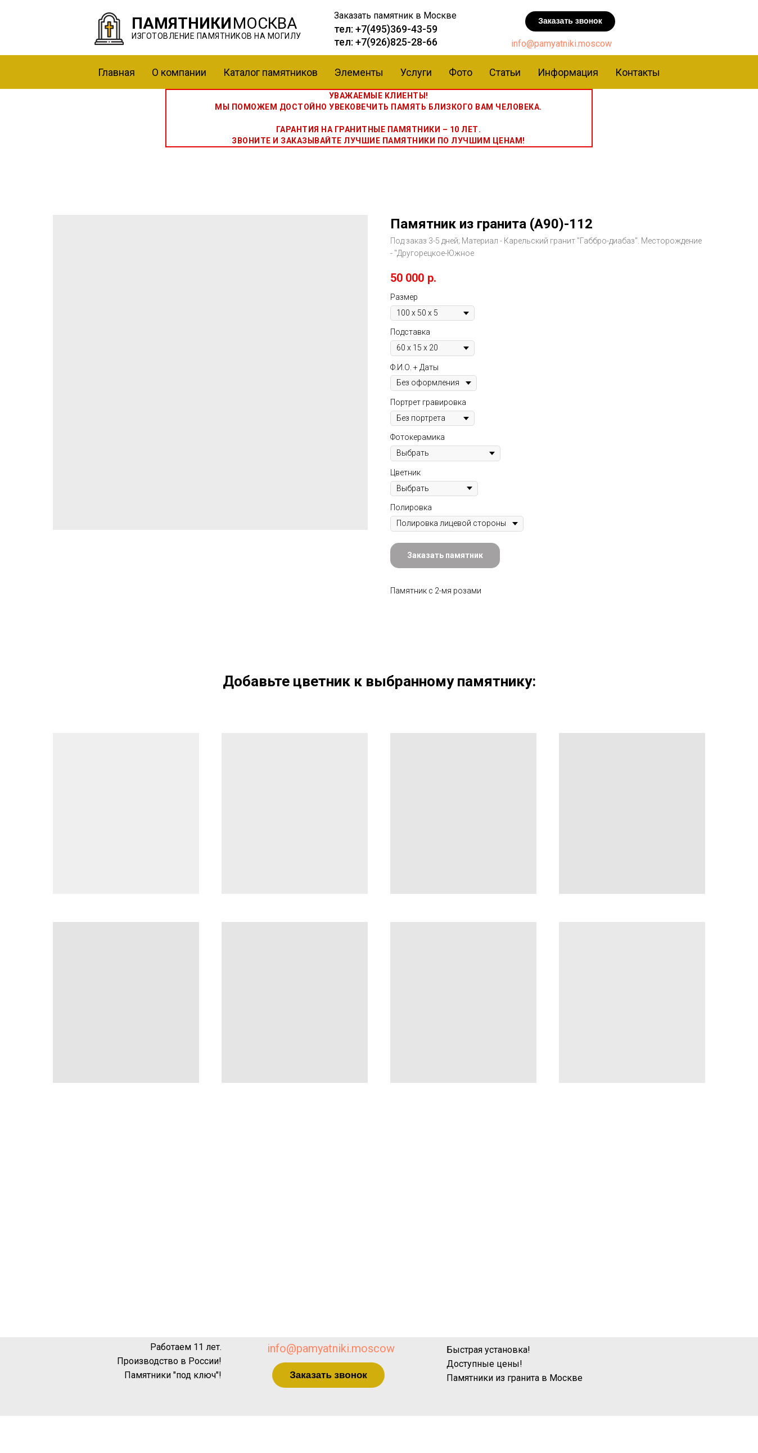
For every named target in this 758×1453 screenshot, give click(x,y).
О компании (179, 72)
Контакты (637, 72)
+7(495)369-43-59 (396, 29)
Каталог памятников (270, 72)
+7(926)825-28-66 (396, 42)
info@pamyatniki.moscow (561, 43)
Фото (460, 72)
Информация (568, 72)
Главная (116, 72)
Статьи (505, 72)
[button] (570, 21)
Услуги (416, 72)
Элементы (359, 72)
